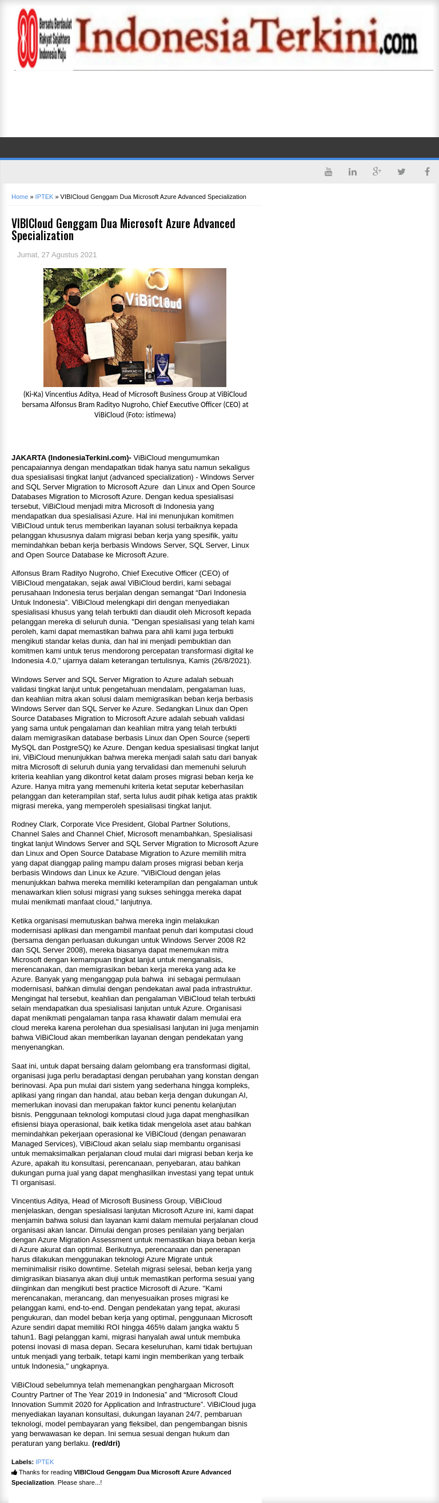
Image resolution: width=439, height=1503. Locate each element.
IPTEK (44, 1461)
